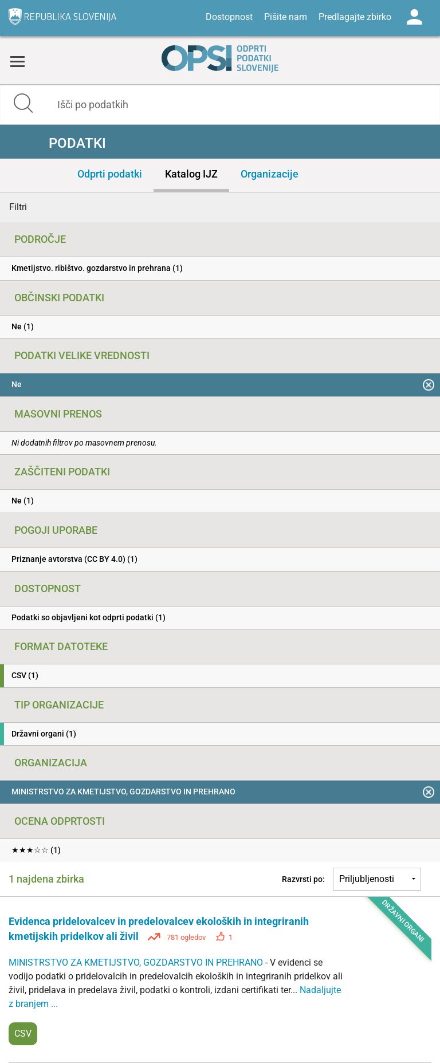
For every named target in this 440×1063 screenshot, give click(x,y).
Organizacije (269, 174)
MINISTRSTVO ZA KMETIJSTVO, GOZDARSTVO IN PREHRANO (137, 962)
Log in (414, 17)
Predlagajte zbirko (355, 16)
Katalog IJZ (191, 174)
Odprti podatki (109, 174)
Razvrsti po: (303, 879)
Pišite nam (285, 16)
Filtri (18, 207)
